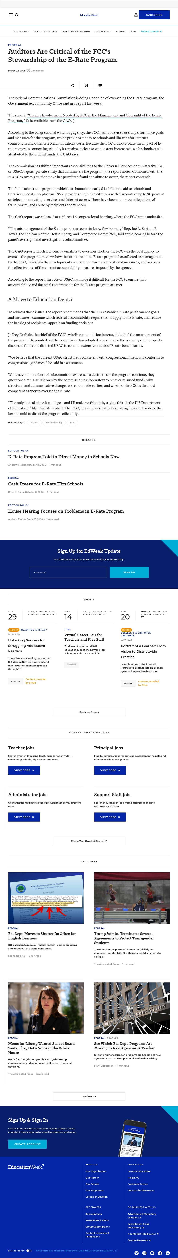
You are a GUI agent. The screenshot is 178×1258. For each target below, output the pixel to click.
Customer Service (138, 1184)
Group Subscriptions (97, 1226)
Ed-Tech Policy (18, 451)
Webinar (14, 634)
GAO (67, 120)
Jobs (134, 31)
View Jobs (24, 770)
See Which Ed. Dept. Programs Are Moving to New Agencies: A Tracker (124, 1045)
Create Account (27, 1144)
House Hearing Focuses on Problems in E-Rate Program (66, 511)
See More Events (89, 712)
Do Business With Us (142, 1207)
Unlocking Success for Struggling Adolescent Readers (26, 645)
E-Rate (34, 422)
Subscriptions (93, 1214)
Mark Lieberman (104, 1065)
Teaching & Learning (77, 31)
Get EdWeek (93, 1207)
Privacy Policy (108, 1251)
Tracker (112, 1038)
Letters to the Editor (139, 1171)
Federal (15, 45)
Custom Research (139, 1240)
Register (15, 681)
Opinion (121, 31)
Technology (103, 31)
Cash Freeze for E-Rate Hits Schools (45, 484)
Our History (92, 1177)
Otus (144, 685)
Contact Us (135, 1164)
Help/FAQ (133, 1177)
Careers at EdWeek (96, 1196)
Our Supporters (94, 1190)
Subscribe (154, 16)
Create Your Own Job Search (89, 841)
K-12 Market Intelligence (143, 1234)
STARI (32, 683)
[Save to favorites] (86, 85)
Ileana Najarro (16, 956)
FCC (72, 422)
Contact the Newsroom (141, 1190)
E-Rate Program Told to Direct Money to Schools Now (64, 456)
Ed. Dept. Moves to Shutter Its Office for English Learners (42, 936)
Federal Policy (54, 422)
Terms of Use (92, 1251)
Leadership (23, 31)
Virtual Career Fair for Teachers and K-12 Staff (84, 637)
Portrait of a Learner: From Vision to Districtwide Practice (143, 651)
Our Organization (95, 1171)
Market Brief (152, 31)
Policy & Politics (47, 31)
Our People (92, 1184)
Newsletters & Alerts (97, 1220)
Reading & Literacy (34, 630)
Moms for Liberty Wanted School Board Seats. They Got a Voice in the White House (41, 1048)
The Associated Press (106, 964)
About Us (91, 1164)
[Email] (68, 572)
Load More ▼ (89, 1096)
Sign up (129, 572)
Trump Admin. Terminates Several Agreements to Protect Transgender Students (124, 938)
